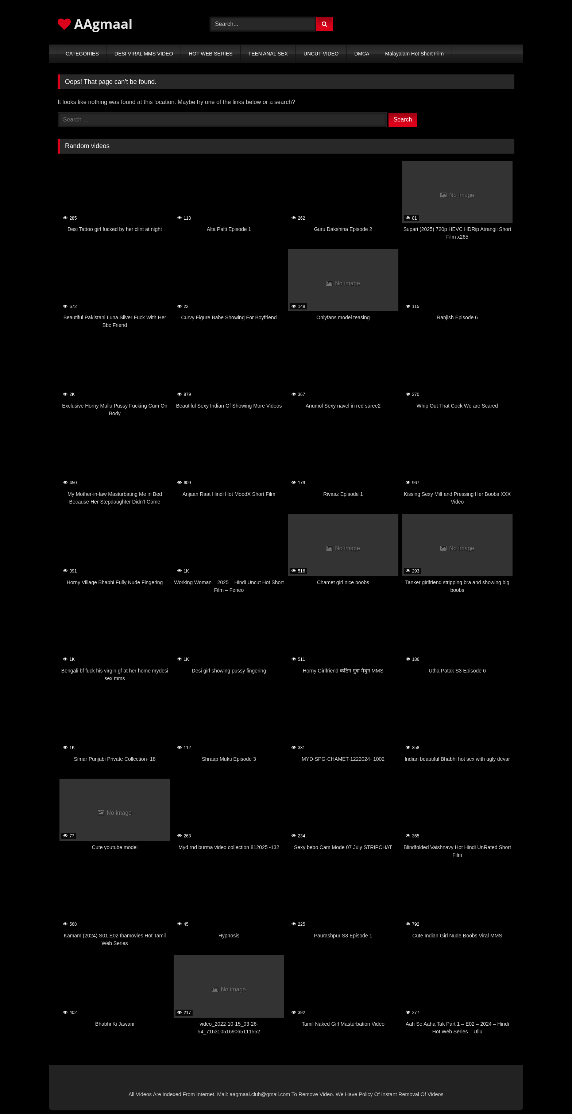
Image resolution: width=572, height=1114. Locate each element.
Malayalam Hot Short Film (414, 54)
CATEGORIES (82, 54)
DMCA (361, 54)
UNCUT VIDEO (321, 54)
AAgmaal (95, 24)
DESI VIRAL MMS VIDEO (144, 54)
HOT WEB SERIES (210, 54)
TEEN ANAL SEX (268, 54)
